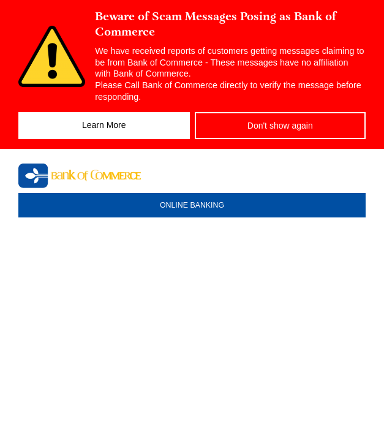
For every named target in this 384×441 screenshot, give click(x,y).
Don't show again (280, 125)
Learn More (104, 125)
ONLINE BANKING (192, 205)
